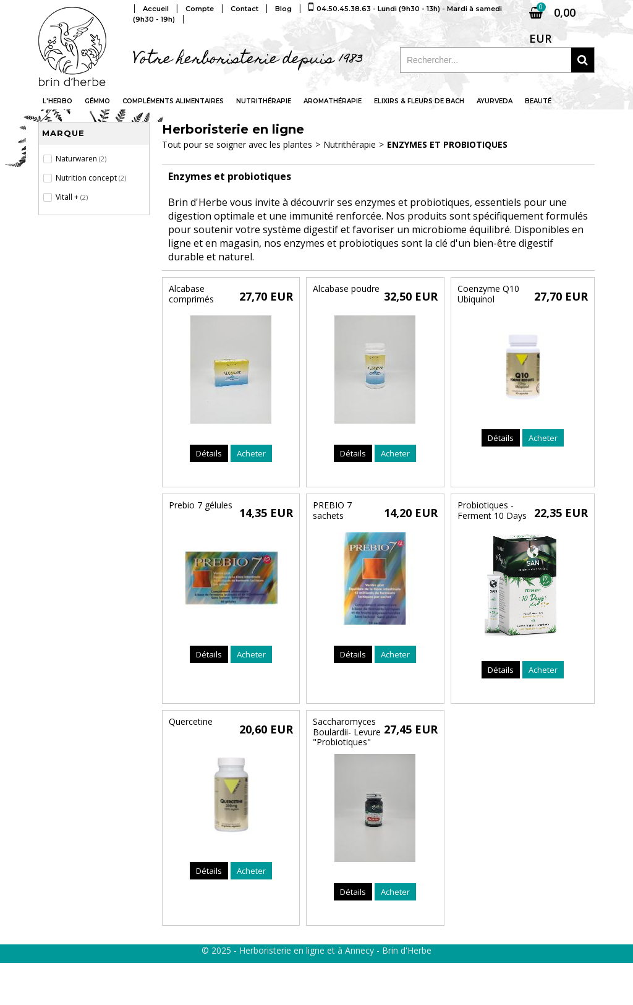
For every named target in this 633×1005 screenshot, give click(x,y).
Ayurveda (494, 101)
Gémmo (97, 101)
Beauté (538, 101)
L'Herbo (57, 101)
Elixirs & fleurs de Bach (419, 101)
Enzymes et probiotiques (447, 144)
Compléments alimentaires (173, 101)
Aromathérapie (333, 101)
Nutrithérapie (263, 101)
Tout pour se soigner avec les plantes (237, 144)
